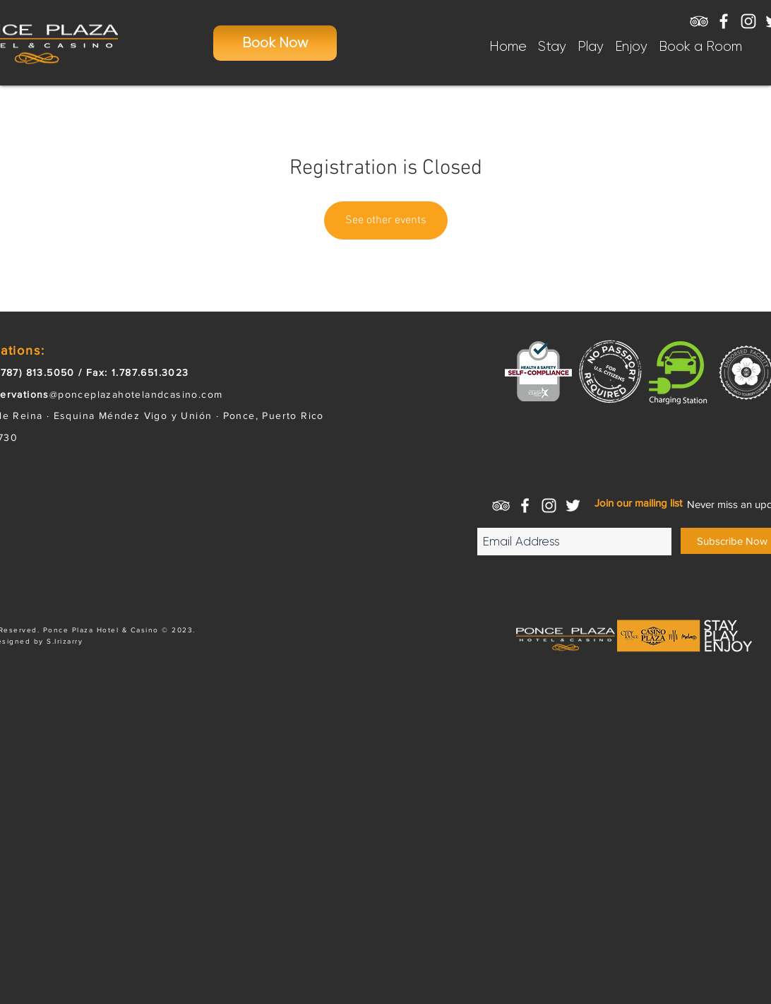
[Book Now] (275, 43)
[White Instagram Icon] (748, 21)
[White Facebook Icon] (724, 21)
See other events (385, 220)
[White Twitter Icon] (572, 505)
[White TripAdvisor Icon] (699, 21)
